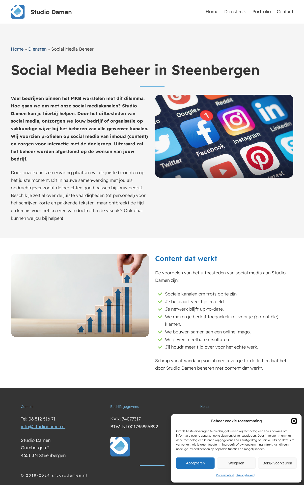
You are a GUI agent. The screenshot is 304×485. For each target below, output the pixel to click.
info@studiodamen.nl (43, 426)
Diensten (233, 11)
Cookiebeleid (225, 475)
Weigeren (236, 463)
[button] (294, 421)
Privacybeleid (245, 475)
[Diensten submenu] (245, 11)
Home (17, 49)
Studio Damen (51, 12)
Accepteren (195, 463)
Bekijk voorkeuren (277, 463)
